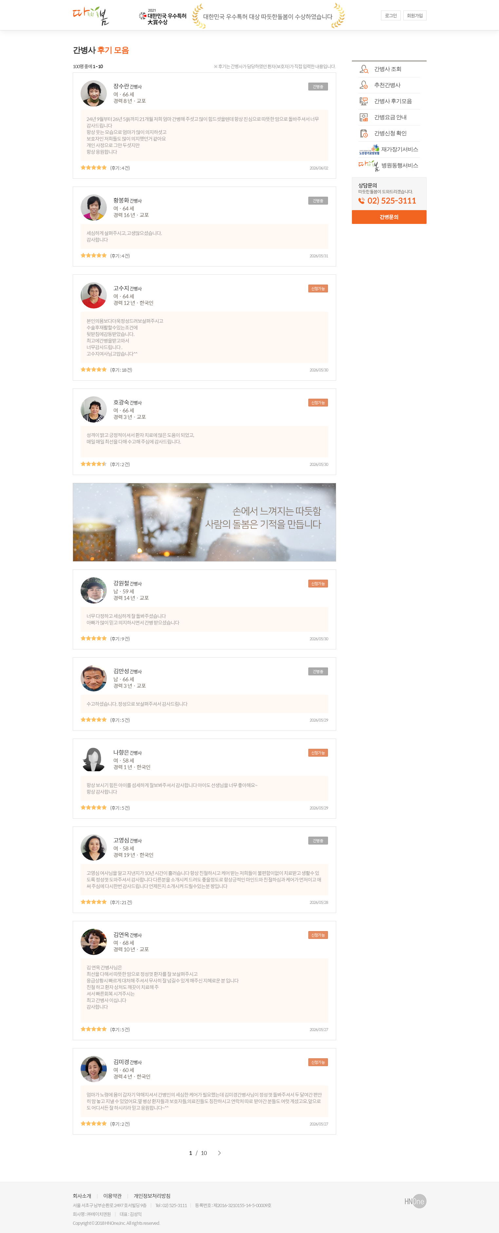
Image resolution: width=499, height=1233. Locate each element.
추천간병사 (379, 85)
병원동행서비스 (388, 165)
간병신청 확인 (382, 133)
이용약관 (112, 1196)
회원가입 (415, 15)
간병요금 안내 (382, 117)
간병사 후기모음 (385, 101)
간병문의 (389, 217)
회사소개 (82, 1196)
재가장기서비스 (388, 149)
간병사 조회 (379, 69)
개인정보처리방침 (152, 1196)
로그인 (391, 15)
